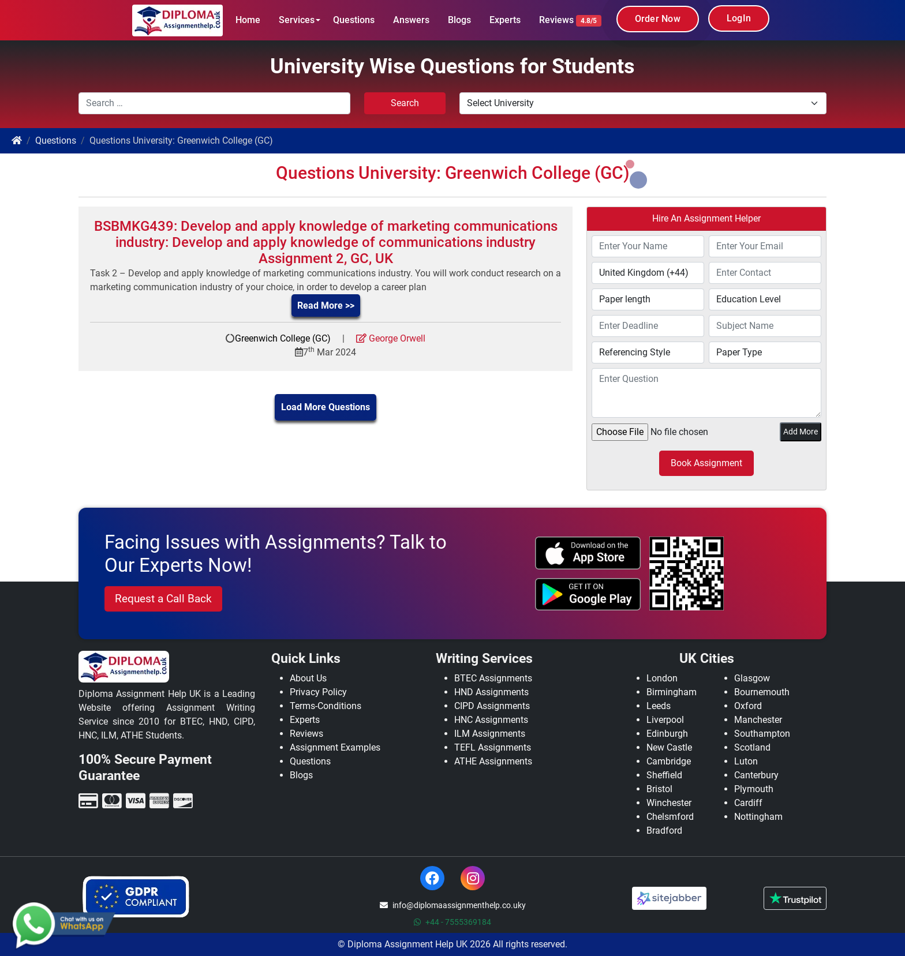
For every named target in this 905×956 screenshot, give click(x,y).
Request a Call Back (163, 598)
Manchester (758, 719)
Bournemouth (762, 692)
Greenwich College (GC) (283, 338)
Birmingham (671, 692)
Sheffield (664, 775)
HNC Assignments (491, 719)
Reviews (570, 20)
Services (297, 19)
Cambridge (668, 761)
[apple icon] (588, 553)
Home (247, 19)
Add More (800, 431)
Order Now (657, 18)
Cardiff (748, 802)
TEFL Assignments (492, 747)
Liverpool (665, 719)
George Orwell (390, 338)
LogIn (739, 18)
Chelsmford (670, 816)
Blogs (459, 19)
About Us (308, 678)
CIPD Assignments (492, 705)
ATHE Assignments (493, 761)
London (662, 678)
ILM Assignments (489, 733)
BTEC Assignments (493, 678)
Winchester (668, 802)
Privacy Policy (318, 692)
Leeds (658, 705)
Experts (505, 19)
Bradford (664, 830)
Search (405, 103)
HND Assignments (491, 692)
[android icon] (588, 594)
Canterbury (756, 775)
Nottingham (758, 816)
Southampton (762, 733)
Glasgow (752, 678)
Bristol (659, 788)
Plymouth (753, 788)
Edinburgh (667, 733)
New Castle (669, 747)
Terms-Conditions (325, 705)
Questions (354, 19)
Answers (411, 19)
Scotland (752, 747)
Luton (746, 761)
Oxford (748, 705)
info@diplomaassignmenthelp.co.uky (453, 905)
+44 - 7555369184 (452, 922)
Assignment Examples (335, 747)
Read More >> (325, 305)
